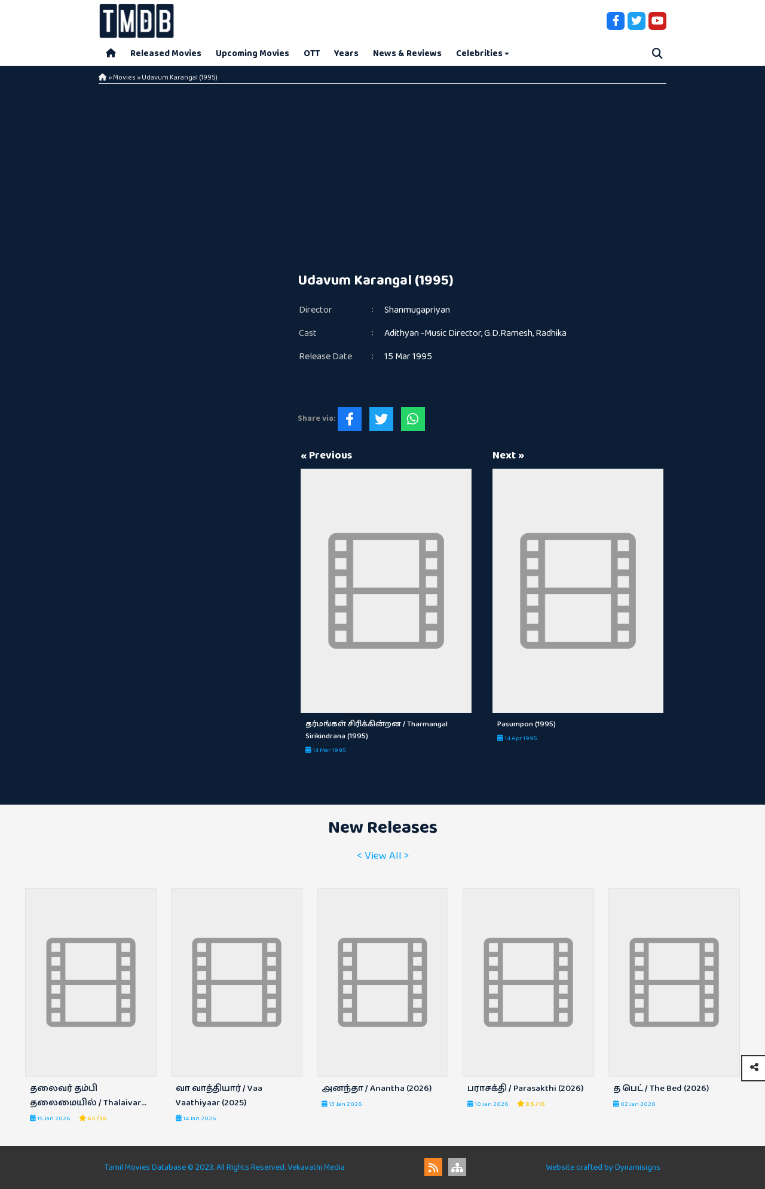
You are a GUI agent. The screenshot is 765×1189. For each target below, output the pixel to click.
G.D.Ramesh (508, 333)
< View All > (383, 856)
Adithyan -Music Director (432, 333)
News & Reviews (407, 53)
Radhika (551, 333)
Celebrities (479, 53)
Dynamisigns (637, 1167)
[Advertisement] (382, 173)
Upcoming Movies (252, 53)
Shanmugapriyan (417, 309)
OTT (312, 53)
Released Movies (165, 53)
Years (346, 53)
